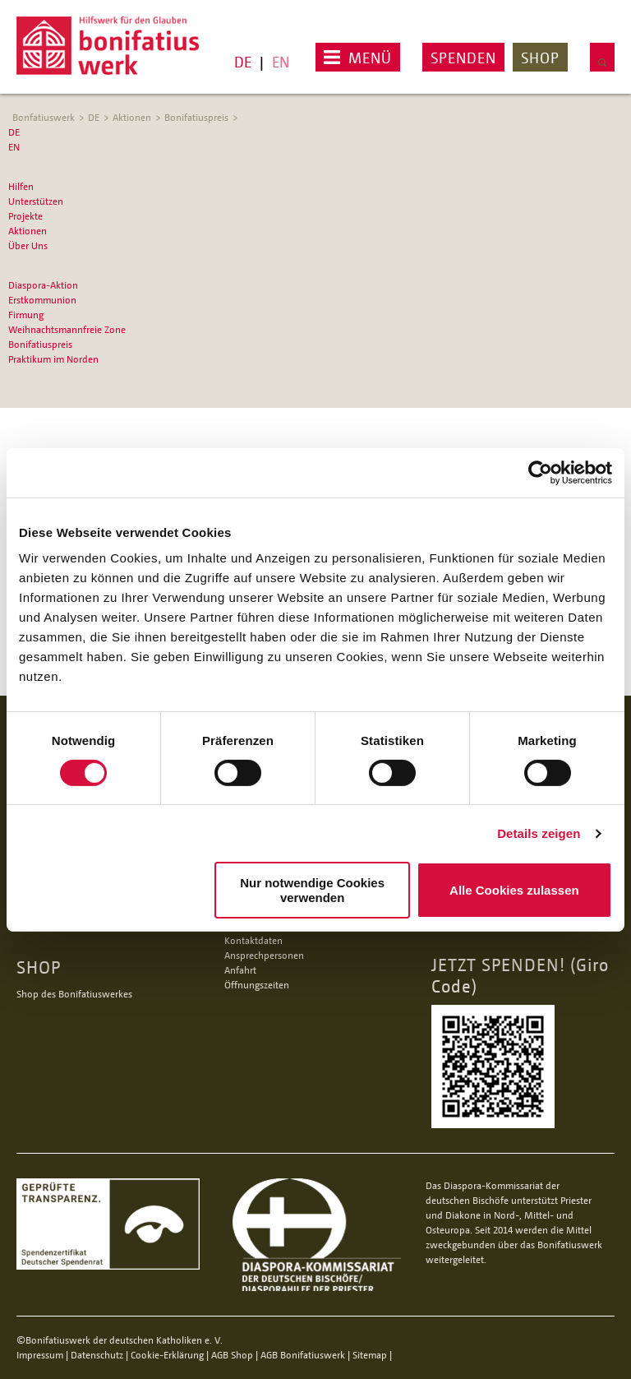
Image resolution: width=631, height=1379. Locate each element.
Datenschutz (97, 1355)
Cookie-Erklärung (167, 1355)
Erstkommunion (42, 300)
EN (280, 62)
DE (242, 62)
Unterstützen (35, 201)
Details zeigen (538, 833)
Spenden (463, 58)
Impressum (39, 1355)
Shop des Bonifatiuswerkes (74, 994)
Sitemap (369, 1355)
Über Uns (28, 245)
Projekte (25, 216)
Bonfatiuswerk (43, 117)
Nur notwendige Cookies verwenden (312, 890)
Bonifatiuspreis (196, 117)
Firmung (26, 314)
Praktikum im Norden (53, 359)
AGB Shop (232, 1355)
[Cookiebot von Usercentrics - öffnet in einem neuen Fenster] (540, 472)
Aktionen (132, 117)
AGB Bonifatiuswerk (302, 1355)
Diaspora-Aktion (43, 285)
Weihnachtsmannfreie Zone (67, 329)
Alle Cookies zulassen (514, 890)
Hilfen (21, 186)
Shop (540, 58)
